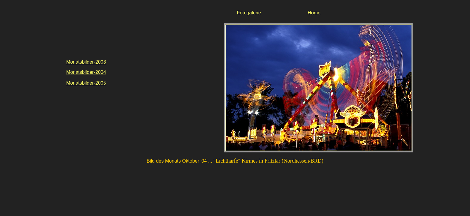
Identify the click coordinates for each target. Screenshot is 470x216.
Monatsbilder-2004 (86, 72)
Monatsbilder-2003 (86, 61)
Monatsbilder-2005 (86, 83)
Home (314, 12)
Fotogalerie (249, 12)
